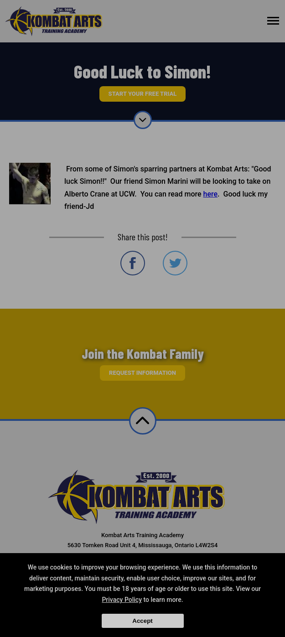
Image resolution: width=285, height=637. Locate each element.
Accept (142, 620)
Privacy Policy (122, 599)
